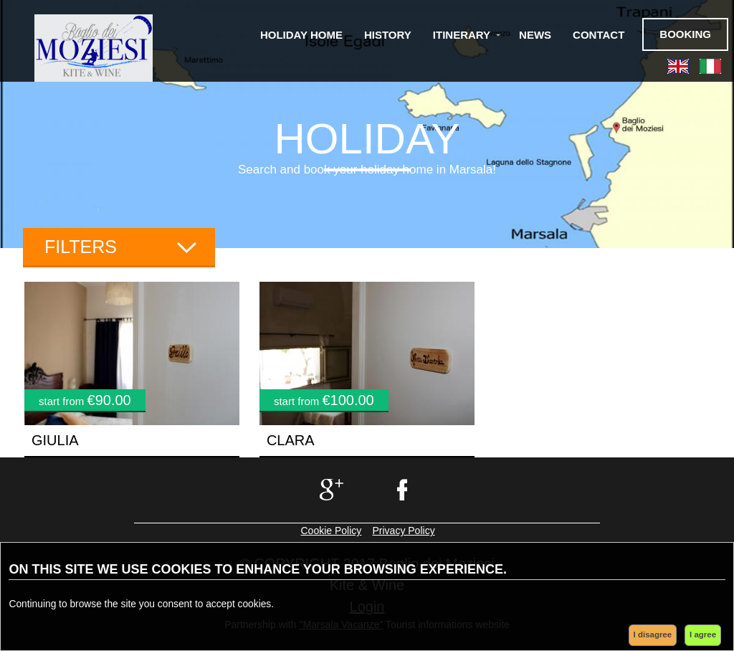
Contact (598, 35)
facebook (404, 489)
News (535, 35)
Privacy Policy (404, 530)
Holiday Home (301, 35)
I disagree (653, 634)
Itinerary (461, 35)
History (387, 35)
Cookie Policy (331, 530)
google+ (329, 489)
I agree (703, 634)
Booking (685, 34)
